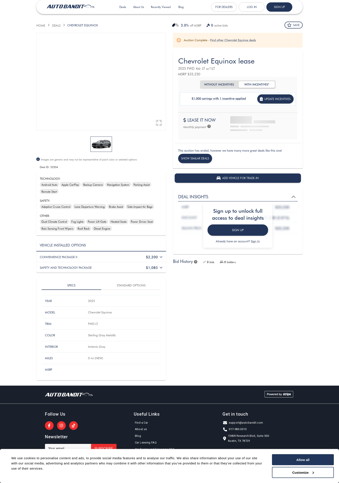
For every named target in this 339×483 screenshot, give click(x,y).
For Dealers (224, 9)
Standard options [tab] (131, 285)
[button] (101, 81)
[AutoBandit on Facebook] (49, 425)
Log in (251, 9)
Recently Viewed (160, 10)
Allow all (303, 460)
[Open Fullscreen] (158, 122)
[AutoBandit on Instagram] (61, 425)
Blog (181, 10)
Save (293, 25)
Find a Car (141, 422)
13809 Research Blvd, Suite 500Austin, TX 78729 (246, 438)
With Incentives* (257, 84)
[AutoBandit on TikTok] (73, 425)
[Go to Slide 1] (101, 144)
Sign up (279, 10)
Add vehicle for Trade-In (238, 178)
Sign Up (238, 230)
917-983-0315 (235, 429)
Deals (123, 10)
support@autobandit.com (243, 422)
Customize (303, 472)
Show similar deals (195, 158)
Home (40, 25)
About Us (138, 10)
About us (141, 429)
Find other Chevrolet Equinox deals (233, 40)
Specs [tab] (71, 285)
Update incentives (275, 99)
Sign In (255, 241)
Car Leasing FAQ (146, 442)
